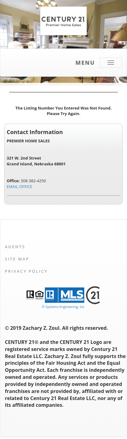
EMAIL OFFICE (19, 186)
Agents (15, 246)
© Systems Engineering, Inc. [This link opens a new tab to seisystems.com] (63, 306)
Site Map (17, 259)
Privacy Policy (26, 271)
